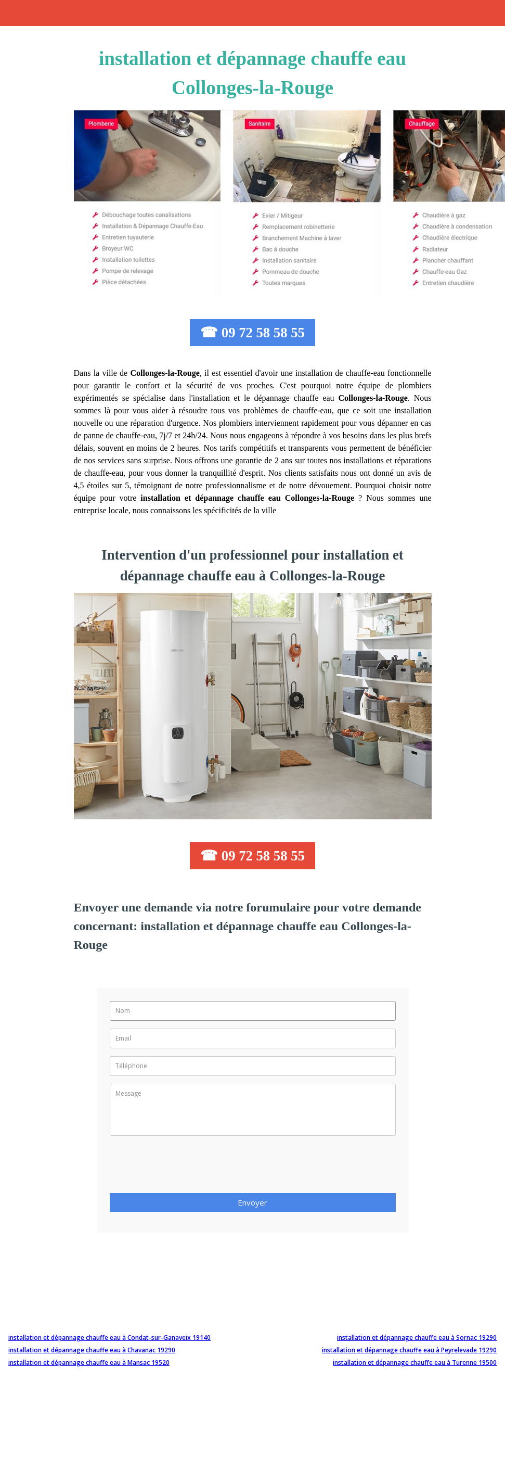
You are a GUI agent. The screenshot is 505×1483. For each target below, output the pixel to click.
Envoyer (252, 1202)
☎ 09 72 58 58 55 (252, 332)
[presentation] (189, 1167)
